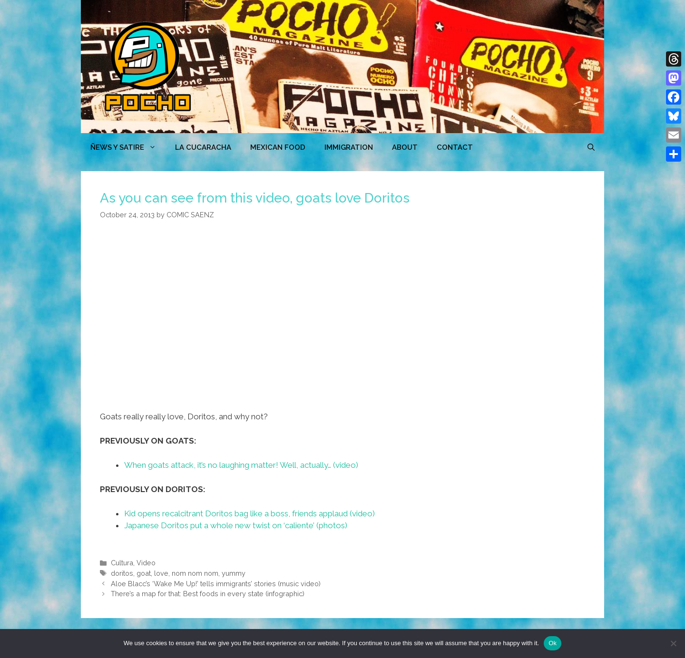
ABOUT (405, 147)
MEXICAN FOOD (277, 147)
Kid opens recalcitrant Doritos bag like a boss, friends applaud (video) (249, 513)
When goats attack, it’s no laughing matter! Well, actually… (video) (241, 465)
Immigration (348, 147)
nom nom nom (195, 573)
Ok (552, 643)
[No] (673, 643)
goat (144, 573)
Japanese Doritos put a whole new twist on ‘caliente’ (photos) (235, 525)
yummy (233, 573)
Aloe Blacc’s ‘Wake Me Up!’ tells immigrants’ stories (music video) (216, 584)
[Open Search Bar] (591, 147)
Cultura (122, 563)
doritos (122, 573)
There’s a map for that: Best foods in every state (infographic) (207, 594)
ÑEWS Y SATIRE (128, 147)
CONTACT (455, 147)
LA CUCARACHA (203, 147)
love (161, 573)
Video (146, 563)
